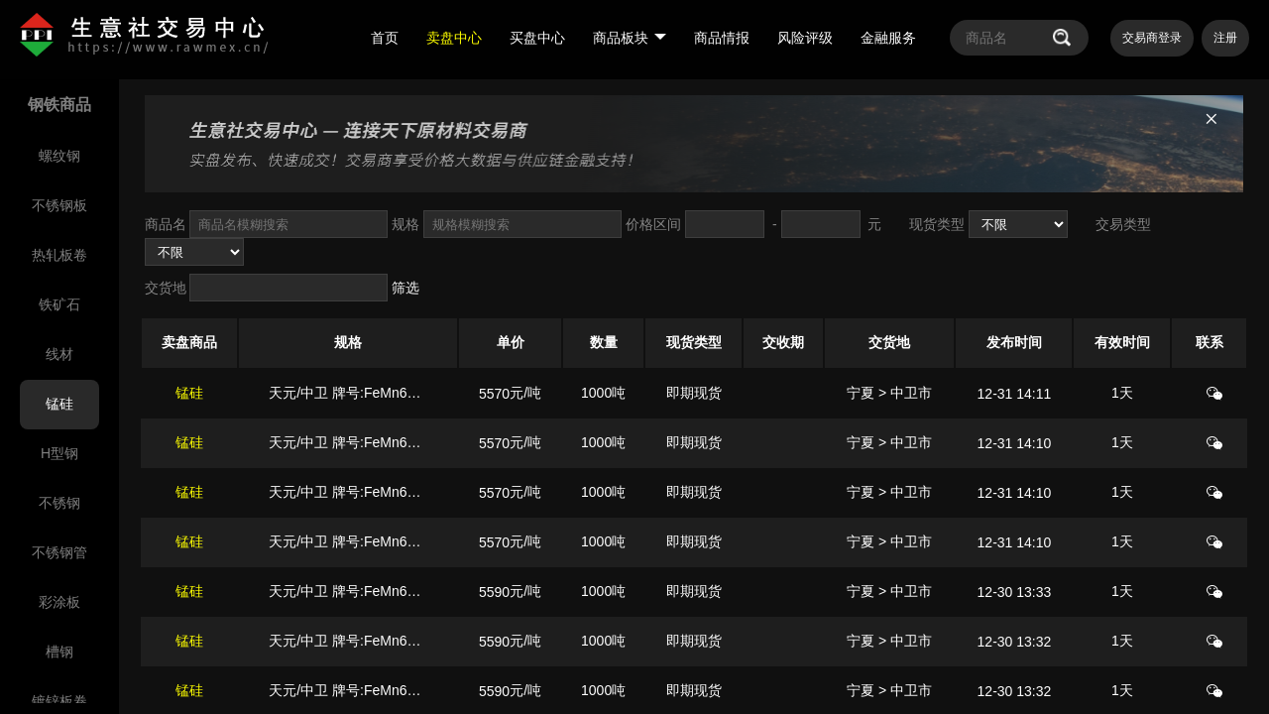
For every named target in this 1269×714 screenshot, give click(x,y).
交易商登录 (1152, 38)
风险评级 (805, 38)
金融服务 (888, 38)
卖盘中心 (454, 38)
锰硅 (189, 393)
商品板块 (629, 38)
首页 (385, 38)
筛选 (405, 288)
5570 (494, 394)
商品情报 (722, 38)
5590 (494, 592)
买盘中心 (537, 38)
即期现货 (694, 393)
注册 (1225, 38)
